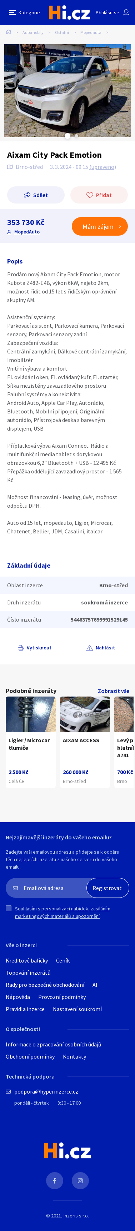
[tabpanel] (67, 90)
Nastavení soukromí (77, 1009)
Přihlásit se (107, 12)
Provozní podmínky (62, 996)
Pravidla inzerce (25, 1009)
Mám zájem (98, 226)
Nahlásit (105, 647)
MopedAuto (27, 231)
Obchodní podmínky (30, 1056)
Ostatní (62, 32)
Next (76, 136)
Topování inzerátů (28, 972)
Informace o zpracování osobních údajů (53, 1044)
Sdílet (40, 195)
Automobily (33, 32)
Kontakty (74, 1056)
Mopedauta (90, 32)
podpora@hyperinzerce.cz (46, 1091)
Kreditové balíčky (27, 960)
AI (95, 984)
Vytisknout (39, 647)
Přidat (104, 195)
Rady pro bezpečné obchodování (45, 984)
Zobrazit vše (113, 690)
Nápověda (18, 996)
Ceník (63, 960)
